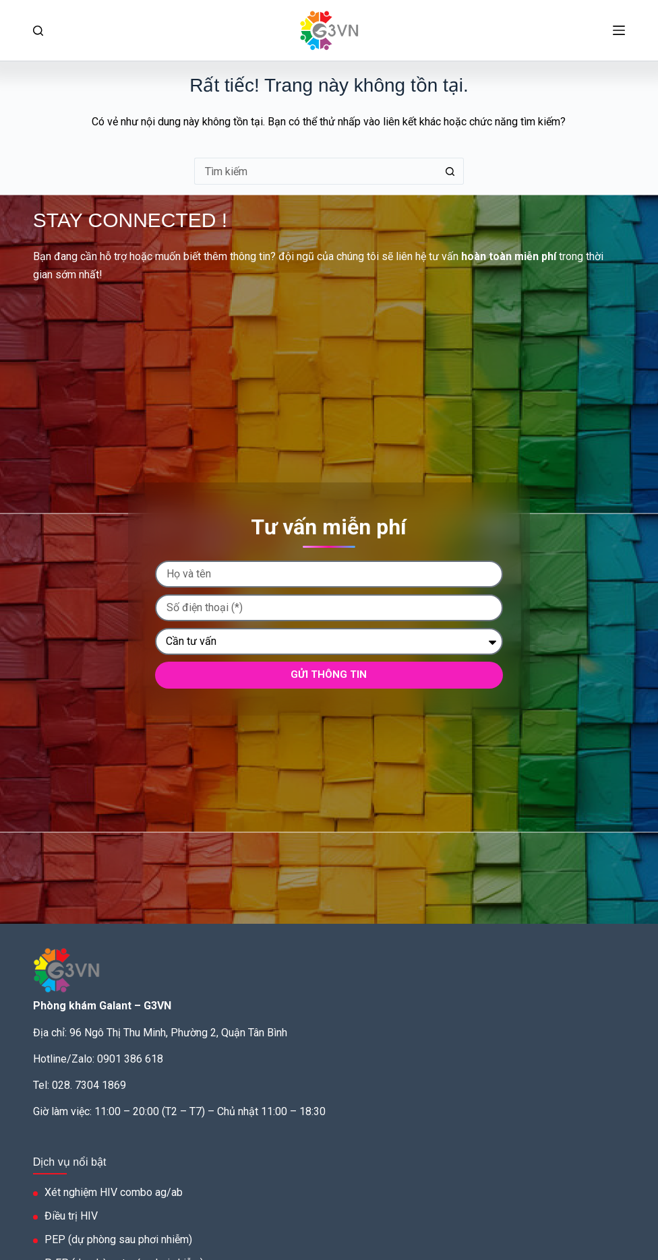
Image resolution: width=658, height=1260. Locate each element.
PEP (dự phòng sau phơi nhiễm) (118, 1239)
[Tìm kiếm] (38, 31)
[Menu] (619, 30)
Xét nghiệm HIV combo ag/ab (113, 1192)
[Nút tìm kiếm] (450, 171)
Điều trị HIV (71, 1215)
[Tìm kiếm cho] (315, 171)
